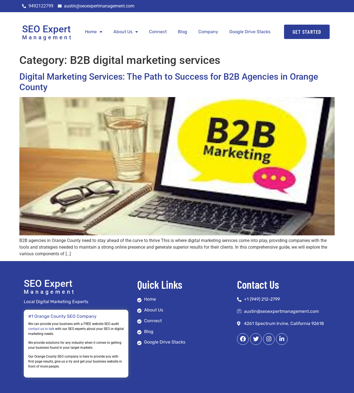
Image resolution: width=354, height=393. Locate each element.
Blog (182, 31)
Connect (158, 31)
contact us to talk (41, 329)
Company (208, 31)
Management (47, 37)
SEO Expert (46, 29)
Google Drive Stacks (249, 31)
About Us (125, 32)
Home (93, 32)
